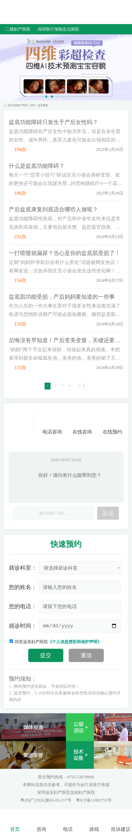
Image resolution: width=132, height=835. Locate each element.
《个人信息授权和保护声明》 (75, 641)
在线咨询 (82, 422)
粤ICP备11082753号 (94, 800)
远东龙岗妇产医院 (18, 105)
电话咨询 (52, 422)
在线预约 (112, 422)
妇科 (32, 105)
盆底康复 (43, 105)
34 (69, 386)
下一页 (81, 386)
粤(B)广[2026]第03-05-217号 (46, 800)
